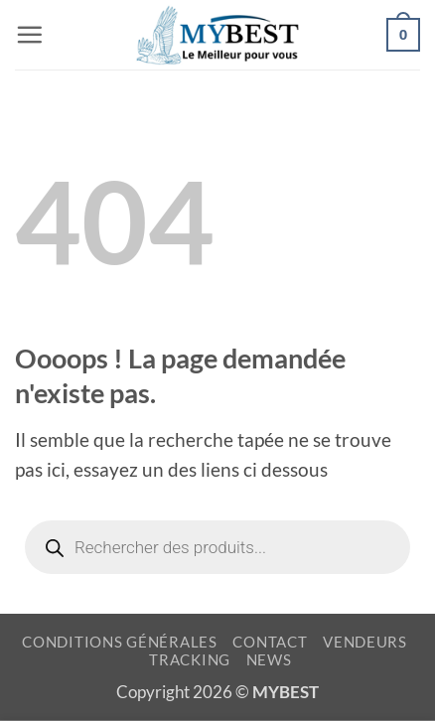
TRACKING (189, 659)
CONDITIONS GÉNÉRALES (120, 642)
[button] (29, 34)
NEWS (269, 659)
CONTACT (269, 642)
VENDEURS (365, 642)
